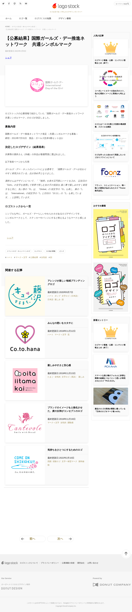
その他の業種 (50, 251)
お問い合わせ (92, 563)
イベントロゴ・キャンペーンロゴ (23, 26)
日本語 (50, 299)
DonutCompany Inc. (69, 606)
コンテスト (38, 251)
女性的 (44, 257)
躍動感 (70, 422)
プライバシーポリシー (50, 563)
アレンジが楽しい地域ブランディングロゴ (66, 282)
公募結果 (34, 257)
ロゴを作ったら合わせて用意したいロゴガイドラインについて (110, 156)
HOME (7, 26)
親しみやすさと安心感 (59, 365)
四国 (49, 461)
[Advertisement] (46, 510)
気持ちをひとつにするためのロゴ (65, 450)
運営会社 (80, 563)
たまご (50, 377)
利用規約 (90, 603)
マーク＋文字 (21, 257)
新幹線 (81, 461)
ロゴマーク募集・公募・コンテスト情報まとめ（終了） (110, 61)
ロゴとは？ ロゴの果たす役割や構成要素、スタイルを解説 (110, 125)
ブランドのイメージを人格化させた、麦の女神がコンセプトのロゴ (65, 409)
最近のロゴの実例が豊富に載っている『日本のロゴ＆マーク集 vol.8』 (110, 410)
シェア (8, 58)
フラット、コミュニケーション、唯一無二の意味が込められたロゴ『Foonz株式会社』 (110, 188)
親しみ (57, 299)
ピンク (61, 251)
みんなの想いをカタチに (60, 323)
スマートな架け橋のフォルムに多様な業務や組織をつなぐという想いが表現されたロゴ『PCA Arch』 (110, 378)
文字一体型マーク (69, 461)
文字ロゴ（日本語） (70, 296)
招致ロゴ (56, 461)
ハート (9, 257)
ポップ (57, 296)
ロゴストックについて (29, 563)
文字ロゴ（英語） (69, 377)
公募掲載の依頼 (68, 563)
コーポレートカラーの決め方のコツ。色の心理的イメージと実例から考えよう (110, 93)
